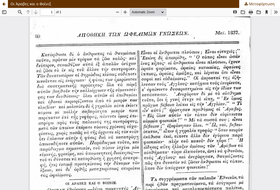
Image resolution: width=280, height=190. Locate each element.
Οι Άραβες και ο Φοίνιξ (31, 3)
